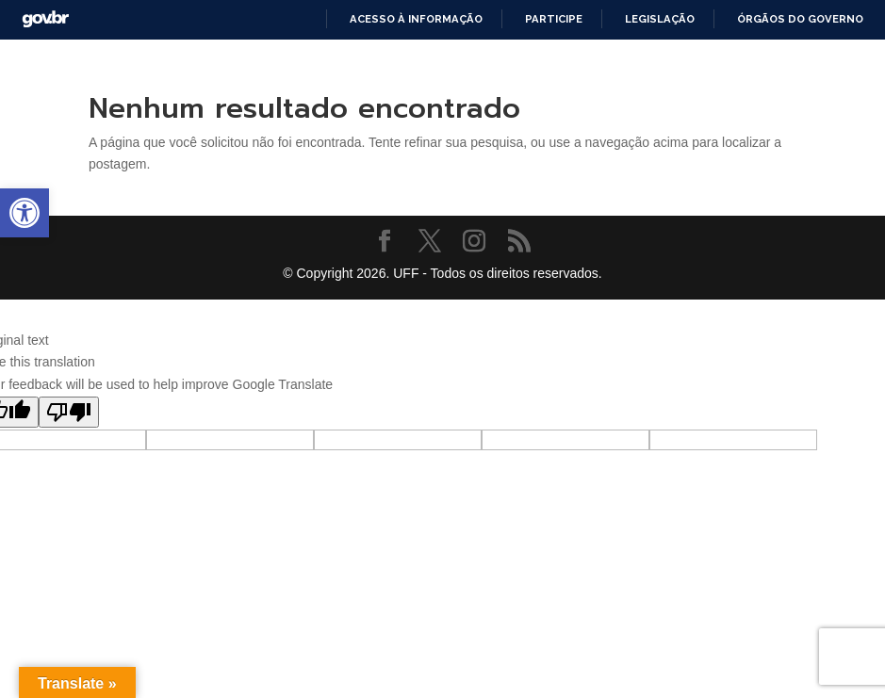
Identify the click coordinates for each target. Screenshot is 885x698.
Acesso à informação (416, 18)
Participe (553, 18)
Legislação (660, 18)
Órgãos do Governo (800, 18)
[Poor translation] (69, 412)
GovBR (45, 19)
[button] (24, 212)
